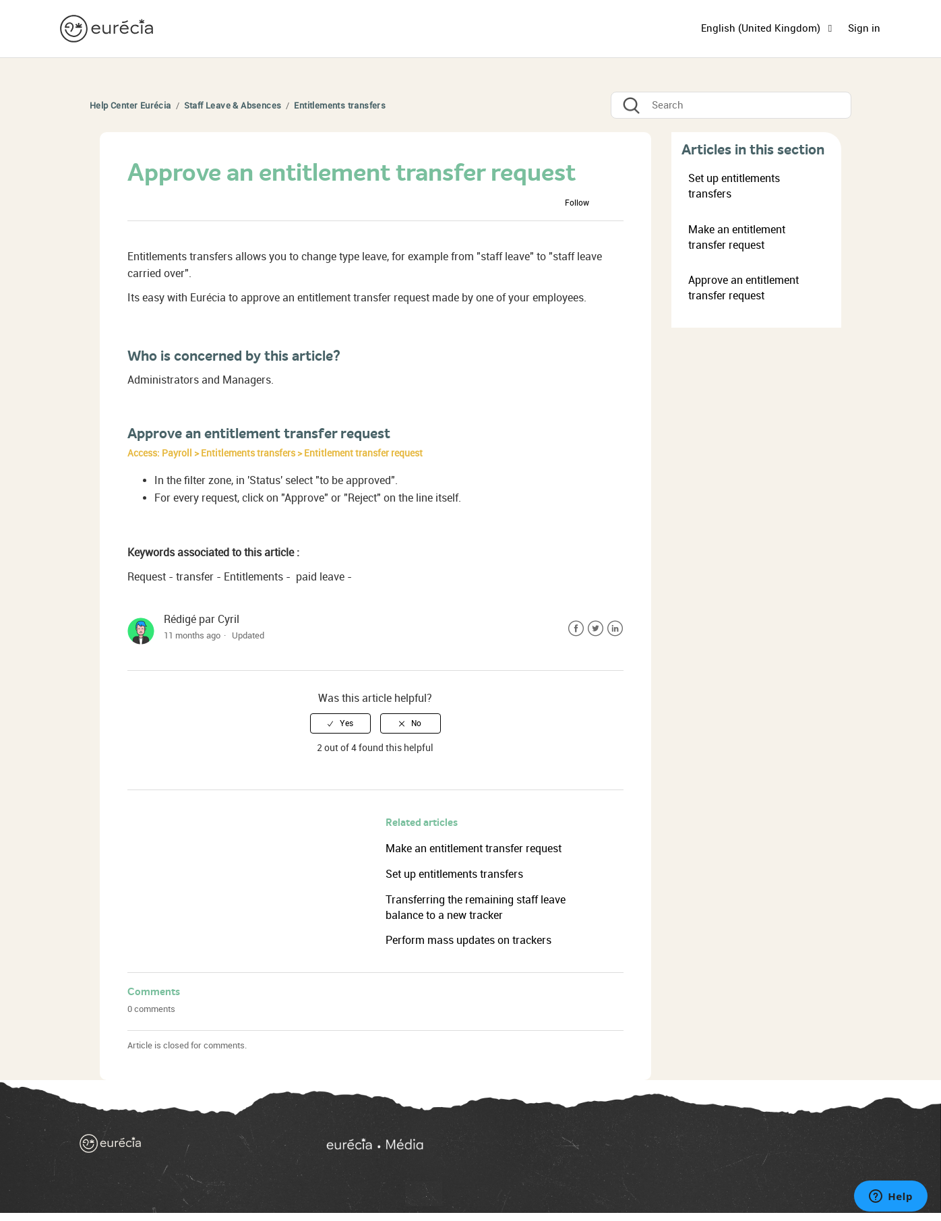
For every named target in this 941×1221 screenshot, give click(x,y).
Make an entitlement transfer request (473, 848)
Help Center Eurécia (130, 105)
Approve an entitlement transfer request (743, 288)
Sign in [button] (864, 28)
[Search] (731, 105)
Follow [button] (577, 203)
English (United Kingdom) (762, 28)
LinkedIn (615, 628)
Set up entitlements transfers (454, 874)
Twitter (595, 628)
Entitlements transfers (340, 105)
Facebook (576, 628)
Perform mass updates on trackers (468, 940)
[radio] (340, 723)
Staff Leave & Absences (233, 105)
